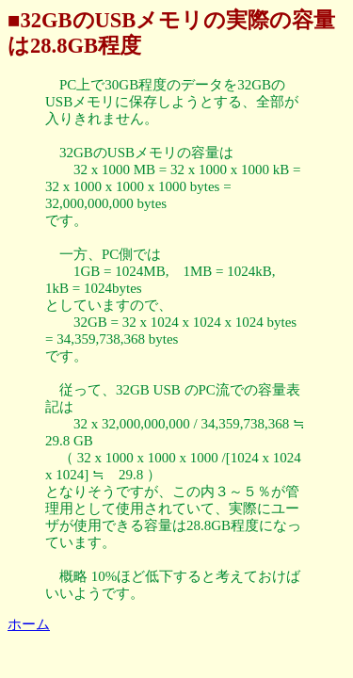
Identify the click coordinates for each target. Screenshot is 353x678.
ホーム (29, 624)
